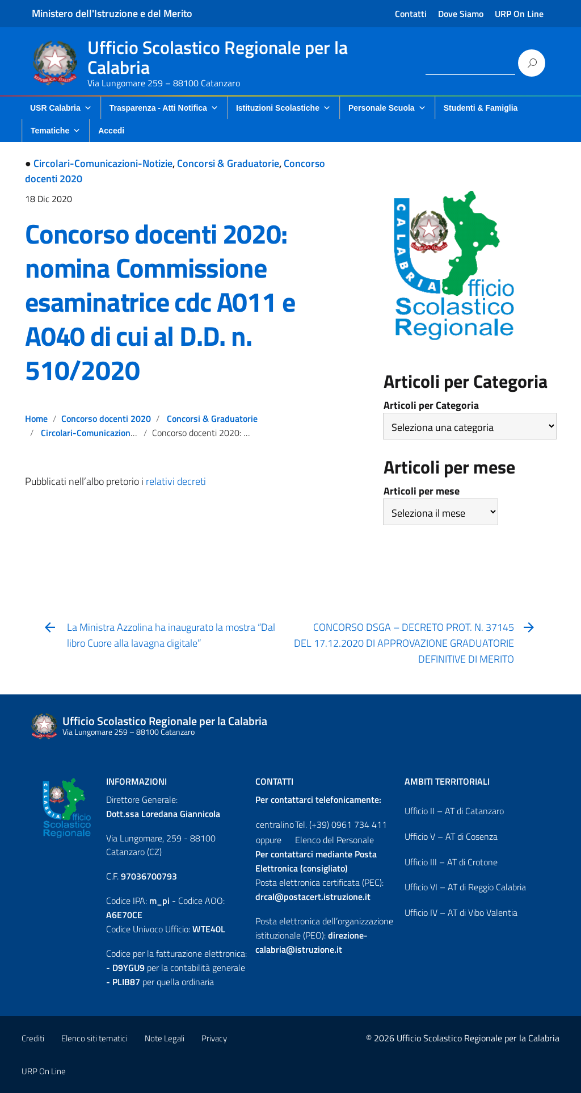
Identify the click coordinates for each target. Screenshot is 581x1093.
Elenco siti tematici (94, 1038)
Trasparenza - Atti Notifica (164, 108)
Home (36, 418)
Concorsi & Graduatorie (228, 163)
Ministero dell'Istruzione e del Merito (112, 13)
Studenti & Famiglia (481, 107)
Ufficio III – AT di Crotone (451, 862)
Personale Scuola (387, 108)
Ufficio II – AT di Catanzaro (454, 811)
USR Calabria (61, 108)
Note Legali (164, 1038)
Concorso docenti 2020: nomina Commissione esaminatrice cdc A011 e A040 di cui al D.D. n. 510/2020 (159, 302)
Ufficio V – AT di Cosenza (451, 836)
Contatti (411, 13)
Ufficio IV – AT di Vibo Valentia (461, 912)
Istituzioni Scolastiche (283, 108)
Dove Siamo (460, 13)
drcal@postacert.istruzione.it (313, 896)
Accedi (111, 130)
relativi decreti (176, 481)
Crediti (33, 1038)
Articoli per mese (422, 491)
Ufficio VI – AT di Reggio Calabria (465, 887)
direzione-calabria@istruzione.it (311, 942)
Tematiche (56, 130)
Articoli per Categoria (431, 405)
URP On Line (519, 13)
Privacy (214, 1038)
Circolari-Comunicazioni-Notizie (102, 163)
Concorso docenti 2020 (106, 418)
